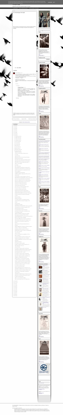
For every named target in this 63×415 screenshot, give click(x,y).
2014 (15, 286)
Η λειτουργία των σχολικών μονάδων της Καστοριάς (22, 248)
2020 (15, 133)
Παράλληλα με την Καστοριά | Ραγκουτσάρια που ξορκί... (22, 275)
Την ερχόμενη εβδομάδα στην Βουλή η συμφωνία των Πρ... (23, 236)
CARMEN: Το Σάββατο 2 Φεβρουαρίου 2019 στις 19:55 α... (23, 173)
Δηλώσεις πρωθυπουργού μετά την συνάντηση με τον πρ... (22, 267)
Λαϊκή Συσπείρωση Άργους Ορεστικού (20, 185)
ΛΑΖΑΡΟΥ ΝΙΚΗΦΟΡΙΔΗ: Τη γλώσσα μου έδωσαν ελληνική (23, 239)
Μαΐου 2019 (16, 145)
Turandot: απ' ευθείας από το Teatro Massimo (21, 227)
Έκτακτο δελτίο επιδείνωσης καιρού (19, 266)
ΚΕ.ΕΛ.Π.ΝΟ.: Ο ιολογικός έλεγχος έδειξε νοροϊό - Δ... (22, 162)
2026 (15, 125)
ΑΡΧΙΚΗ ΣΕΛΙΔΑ (15, 8)
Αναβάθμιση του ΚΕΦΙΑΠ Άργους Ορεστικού (21, 257)
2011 (15, 290)
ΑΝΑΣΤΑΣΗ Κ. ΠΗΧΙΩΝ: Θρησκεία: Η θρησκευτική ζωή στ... (23, 249)
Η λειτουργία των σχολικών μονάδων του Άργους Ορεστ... (22, 254)
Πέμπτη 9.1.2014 (44, 307)
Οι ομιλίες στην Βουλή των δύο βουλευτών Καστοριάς (22, 194)
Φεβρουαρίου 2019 (17, 149)
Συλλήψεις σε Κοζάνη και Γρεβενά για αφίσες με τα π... (22, 244)
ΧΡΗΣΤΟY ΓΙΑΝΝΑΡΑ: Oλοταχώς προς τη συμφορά (22, 213)
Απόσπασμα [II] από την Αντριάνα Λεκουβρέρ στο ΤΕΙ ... (22, 207)
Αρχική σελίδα (24, 118)
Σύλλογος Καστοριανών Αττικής (19, 208)
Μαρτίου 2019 (17, 148)
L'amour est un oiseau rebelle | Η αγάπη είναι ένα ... (22, 153)
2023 (15, 129)
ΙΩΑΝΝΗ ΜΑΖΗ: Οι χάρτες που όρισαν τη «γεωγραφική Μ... (23, 230)
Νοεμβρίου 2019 (17, 137)
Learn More (50, 2)
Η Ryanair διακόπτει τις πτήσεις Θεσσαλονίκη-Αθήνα (22, 258)
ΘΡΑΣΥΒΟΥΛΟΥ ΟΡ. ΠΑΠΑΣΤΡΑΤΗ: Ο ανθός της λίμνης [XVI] (23, 177)
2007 (15, 295)
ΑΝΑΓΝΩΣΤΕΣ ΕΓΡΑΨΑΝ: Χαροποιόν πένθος (46, 283)
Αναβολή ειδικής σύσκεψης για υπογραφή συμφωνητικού (22, 191)
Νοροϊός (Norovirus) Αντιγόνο (19, 158)
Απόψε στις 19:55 (17, 272)
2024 (15, 128)
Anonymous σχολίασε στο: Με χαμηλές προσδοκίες (44, 158)
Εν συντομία (16, 154)
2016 (15, 283)
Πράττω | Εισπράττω (17, 235)
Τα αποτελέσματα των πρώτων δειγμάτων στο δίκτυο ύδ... (22, 176)
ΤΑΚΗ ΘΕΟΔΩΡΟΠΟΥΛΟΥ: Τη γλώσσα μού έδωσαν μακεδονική (23, 216)
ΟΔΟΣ (39, 54)
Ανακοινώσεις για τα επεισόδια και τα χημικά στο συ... (22, 221)
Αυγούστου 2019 (17, 141)
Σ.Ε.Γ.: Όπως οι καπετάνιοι (18, 231)
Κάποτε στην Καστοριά (45, 270)
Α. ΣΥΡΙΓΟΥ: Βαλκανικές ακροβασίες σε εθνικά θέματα (22, 259)
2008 (15, 294)
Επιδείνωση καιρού (17, 203)
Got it (54, 2)
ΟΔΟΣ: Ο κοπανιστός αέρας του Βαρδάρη (20, 217)
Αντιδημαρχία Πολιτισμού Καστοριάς (20, 172)
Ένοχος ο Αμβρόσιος (17, 171)
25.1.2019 (16, 195)
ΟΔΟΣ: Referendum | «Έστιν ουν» (19, 245)
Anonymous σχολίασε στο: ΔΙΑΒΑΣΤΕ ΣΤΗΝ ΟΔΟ (44, 152)
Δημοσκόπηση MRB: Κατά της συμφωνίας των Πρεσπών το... (23, 218)
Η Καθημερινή (40, 389)
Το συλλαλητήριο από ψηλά (18, 212)
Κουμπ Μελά (16, 240)
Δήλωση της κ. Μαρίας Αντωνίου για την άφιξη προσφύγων (23, 180)
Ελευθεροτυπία (40, 393)
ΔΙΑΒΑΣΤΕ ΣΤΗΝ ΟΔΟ (18, 198)
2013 (15, 287)
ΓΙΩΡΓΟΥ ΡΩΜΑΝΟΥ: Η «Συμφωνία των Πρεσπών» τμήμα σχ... (23, 226)
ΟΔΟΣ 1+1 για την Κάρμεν (18, 163)
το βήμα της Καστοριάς (41, 85)
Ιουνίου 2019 (17, 144)
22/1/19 (25, 87)
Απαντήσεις (18, 85)
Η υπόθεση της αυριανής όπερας (19, 276)
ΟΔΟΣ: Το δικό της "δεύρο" (45, 288)
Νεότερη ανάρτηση (16, 118)
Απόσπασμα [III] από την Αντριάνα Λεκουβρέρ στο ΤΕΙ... (22, 200)
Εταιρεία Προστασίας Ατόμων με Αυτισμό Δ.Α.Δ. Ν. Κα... (22, 250)
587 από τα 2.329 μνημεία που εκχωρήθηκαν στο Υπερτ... (22, 234)
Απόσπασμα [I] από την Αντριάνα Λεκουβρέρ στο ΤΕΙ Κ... (22, 262)
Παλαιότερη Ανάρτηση (32, 118)
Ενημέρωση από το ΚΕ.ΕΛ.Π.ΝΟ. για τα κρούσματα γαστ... (23, 168)
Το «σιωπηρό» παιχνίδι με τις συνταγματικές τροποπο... (22, 199)
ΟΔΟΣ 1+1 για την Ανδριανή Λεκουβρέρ (20, 277)
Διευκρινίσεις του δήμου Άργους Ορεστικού (20, 182)
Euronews (16, 222)
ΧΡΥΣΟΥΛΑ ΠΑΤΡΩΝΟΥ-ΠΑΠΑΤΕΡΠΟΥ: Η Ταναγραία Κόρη (46, 303)
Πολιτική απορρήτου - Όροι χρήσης (34, 8)
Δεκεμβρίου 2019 (17, 136)
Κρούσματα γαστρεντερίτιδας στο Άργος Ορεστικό (21, 190)
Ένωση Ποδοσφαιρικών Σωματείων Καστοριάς (21, 209)
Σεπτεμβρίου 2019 (17, 140)
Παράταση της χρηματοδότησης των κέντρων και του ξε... (22, 181)
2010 (15, 291)
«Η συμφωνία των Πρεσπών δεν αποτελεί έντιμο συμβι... (22, 263)
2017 (15, 282)
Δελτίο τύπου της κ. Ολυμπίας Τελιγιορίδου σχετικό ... (22, 186)
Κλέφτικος (16, 225)
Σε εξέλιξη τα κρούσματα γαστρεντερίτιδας (20, 189)
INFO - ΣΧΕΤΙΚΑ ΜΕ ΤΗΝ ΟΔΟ (23, 8)
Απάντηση (16, 83)
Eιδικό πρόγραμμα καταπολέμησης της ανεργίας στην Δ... (22, 167)
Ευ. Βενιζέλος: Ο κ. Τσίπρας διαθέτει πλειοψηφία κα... (22, 271)
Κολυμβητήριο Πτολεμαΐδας (18, 204)
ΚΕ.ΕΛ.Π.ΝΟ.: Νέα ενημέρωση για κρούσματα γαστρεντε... (23, 159)
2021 (15, 132)
